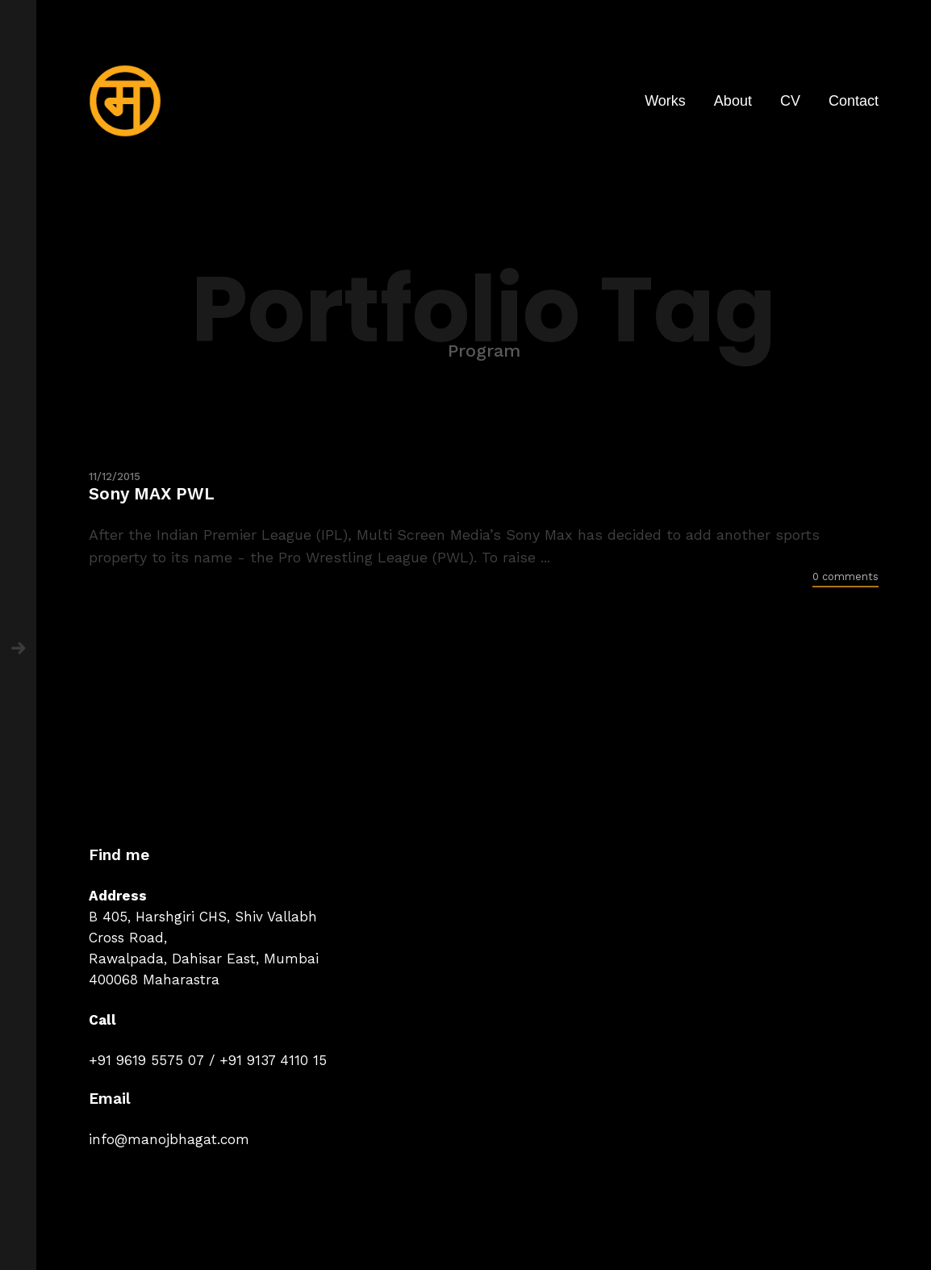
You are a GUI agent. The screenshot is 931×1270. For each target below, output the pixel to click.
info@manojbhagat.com (169, 1139)
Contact (854, 101)
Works (665, 101)
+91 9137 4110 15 (273, 1060)
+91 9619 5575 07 (146, 1060)
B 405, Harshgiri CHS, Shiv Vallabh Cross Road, (203, 927)
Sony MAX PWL (152, 493)
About (733, 101)
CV (790, 101)
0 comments (845, 576)
